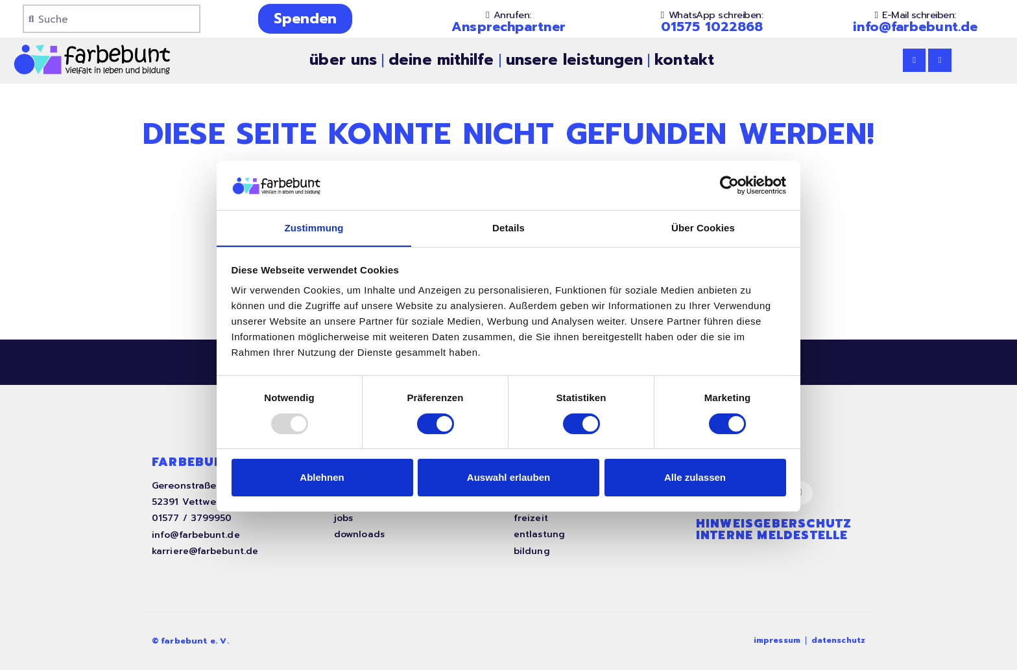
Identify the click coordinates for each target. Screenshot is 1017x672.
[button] (508, 15)
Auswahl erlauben (508, 477)
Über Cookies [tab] (703, 227)
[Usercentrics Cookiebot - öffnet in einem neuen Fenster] (729, 184)
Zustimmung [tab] (314, 227)
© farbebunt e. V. (192, 643)
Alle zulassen (695, 477)
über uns (343, 60)
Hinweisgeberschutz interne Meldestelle (774, 533)
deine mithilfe (441, 60)
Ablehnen (322, 477)
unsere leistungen (574, 60)
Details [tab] (508, 227)
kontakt (684, 60)
